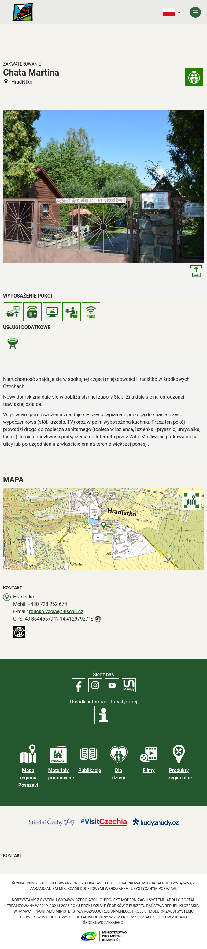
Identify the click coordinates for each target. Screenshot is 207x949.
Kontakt (12, 855)
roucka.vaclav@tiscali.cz (56, 611)
